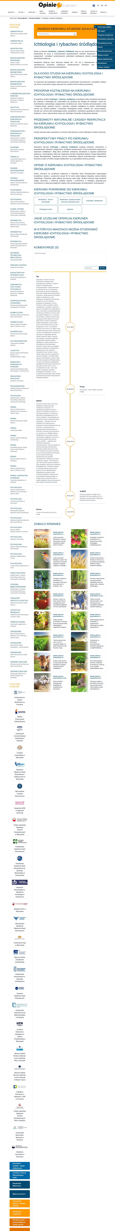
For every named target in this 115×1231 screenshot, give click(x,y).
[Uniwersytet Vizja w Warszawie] (20, 940)
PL (98, 5)
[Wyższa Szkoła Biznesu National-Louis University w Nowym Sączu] (20, 1073)
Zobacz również (103, 67)
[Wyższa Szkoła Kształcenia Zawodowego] (20, 956)
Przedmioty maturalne (106, 39)
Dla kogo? (101, 31)
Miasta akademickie (105, 59)
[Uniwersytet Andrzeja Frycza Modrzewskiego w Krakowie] (20, 1010)
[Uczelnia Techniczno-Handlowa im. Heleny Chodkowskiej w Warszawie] (20, 1032)
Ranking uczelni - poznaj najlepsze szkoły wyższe (19, 1222)
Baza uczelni (43, 12)
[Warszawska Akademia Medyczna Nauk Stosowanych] (20, 924)
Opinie (100, 47)
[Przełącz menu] (95, 26)
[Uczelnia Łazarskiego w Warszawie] (20, 752)
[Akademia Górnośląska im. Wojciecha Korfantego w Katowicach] (20, 889)
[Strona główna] (57, 5)
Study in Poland (93, 12)
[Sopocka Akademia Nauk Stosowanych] (20, 992)
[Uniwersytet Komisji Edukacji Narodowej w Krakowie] (20, 734)
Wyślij (102, 268)
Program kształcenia (105, 35)
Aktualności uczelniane (17, 1213)
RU (106, 5)
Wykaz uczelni (103, 55)
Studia (20, 12)
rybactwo (70, 209)
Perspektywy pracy (105, 43)
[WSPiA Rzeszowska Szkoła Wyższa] (20, 716)
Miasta (102, 12)
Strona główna (22, 18)
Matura (11, 12)
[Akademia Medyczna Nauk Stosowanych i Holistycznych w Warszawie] (20, 771)
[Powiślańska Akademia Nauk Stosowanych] (20, 845)
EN (102, 5)
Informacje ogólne (104, 27)
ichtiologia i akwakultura (94, 201)
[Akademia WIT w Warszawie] (20, 907)
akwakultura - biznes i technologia (45, 201)
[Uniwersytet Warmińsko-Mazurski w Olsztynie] (20, 1133)
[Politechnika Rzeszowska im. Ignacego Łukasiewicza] (20, 974)
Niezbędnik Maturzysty (17, 1185)
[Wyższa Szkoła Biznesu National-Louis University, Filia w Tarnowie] (20, 1054)
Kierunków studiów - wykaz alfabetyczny (19, 1166)
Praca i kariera (84, 12)
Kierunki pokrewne (105, 51)
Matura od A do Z (19, 1194)
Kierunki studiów (64, 12)
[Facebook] (94, 5)
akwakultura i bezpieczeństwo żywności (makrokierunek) (70, 201)
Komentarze (102, 63)
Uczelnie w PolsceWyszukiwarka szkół (19, 1175)
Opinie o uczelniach (53, 12)
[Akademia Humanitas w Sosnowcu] (20, 1151)
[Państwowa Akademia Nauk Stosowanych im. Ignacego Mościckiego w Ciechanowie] (20, 866)
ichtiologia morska (45, 209)
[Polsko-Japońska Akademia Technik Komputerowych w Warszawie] (20, 827)
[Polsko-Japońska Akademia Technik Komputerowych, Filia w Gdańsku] (20, 1113)
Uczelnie (31, 12)
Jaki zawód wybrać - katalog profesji (19, 1203)
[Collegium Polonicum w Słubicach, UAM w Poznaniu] (20, 1092)
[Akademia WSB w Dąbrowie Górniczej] (20, 807)
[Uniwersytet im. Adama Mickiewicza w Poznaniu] (20, 698)
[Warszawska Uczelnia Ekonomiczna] (20, 790)
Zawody (75, 12)
